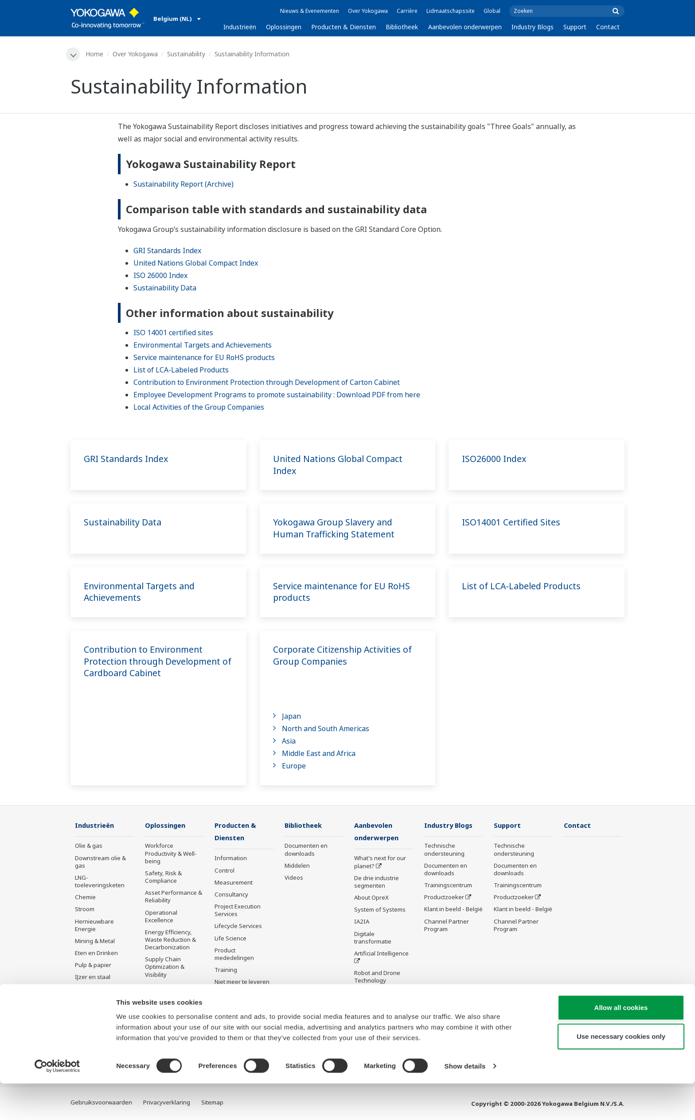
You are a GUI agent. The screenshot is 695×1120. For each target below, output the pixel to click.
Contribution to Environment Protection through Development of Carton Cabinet (266, 383)
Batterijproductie (97, 1002)
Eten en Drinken (96, 953)
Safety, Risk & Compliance (163, 877)
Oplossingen (283, 27)
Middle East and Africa (318, 754)
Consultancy (231, 895)
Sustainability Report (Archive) (183, 184)
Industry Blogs (532, 27)
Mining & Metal (95, 941)
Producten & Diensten (343, 27)
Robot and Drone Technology (377, 978)
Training (226, 971)
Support (574, 27)
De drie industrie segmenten (376, 882)
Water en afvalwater (102, 990)
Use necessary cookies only (621, 1073)
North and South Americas (325, 729)
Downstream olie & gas (100, 862)
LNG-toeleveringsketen (100, 881)
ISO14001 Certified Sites (511, 523)
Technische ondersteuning (444, 850)
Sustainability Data (164, 288)
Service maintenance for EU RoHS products (204, 358)
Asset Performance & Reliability (173, 897)
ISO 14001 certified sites (173, 333)
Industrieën (239, 27)
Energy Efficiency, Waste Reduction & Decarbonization (170, 940)
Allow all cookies (621, 1043)
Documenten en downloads (306, 850)
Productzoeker (444, 898)
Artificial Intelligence (381, 954)
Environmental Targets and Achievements (202, 345)
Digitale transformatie (372, 938)
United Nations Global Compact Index (195, 263)
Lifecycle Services (238, 927)
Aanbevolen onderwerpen (465, 27)
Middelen (297, 866)
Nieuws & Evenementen (309, 11)
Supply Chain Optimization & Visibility (164, 967)
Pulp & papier (93, 966)
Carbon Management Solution (174, 1018)
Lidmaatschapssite (450, 11)
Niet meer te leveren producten (242, 987)
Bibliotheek (402, 27)
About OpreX (371, 898)
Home (95, 54)
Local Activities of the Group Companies (198, 407)
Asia (289, 741)
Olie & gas (88, 846)
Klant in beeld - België (453, 910)
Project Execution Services (238, 911)
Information (231, 859)
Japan (291, 716)
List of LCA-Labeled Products (181, 370)
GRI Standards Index (167, 250)
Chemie (85, 898)
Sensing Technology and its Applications (382, 997)
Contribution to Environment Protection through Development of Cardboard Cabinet (154, 661)
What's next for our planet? (380, 863)
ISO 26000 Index (160, 275)
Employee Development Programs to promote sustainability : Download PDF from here (276, 395)
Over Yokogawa (368, 11)
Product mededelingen (234, 955)
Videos (294, 878)
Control (224, 871)
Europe (294, 766)
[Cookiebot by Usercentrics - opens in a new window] (57, 1102)
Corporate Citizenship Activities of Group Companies (344, 656)
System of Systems (380, 911)
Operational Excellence (161, 916)
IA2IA (361, 923)
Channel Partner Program (446, 925)
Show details (465, 1102)
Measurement (234, 883)
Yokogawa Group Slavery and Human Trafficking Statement (335, 528)
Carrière (407, 11)
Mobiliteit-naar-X (97, 1014)
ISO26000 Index (494, 459)
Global (492, 11)
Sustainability (187, 54)
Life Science (230, 939)
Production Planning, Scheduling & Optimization (173, 994)
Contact (608, 27)
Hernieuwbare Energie (94, 925)
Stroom (84, 910)
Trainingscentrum (448, 885)
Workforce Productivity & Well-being (171, 853)
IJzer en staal (92, 978)
